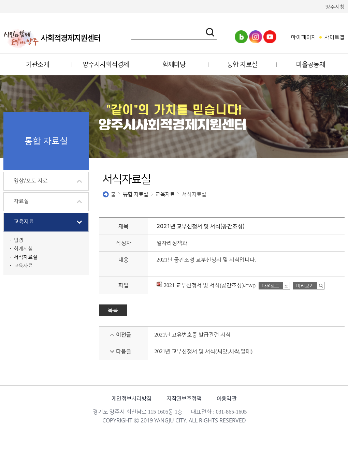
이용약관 (227, 398)
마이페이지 (303, 37)
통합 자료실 (135, 194)
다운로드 (270, 286)
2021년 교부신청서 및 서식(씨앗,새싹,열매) (203, 351)
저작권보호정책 (184, 398)
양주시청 (335, 7)
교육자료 (165, 194)
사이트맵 (334, 37)
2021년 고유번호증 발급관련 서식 (192, 335)
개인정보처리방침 (131, 398)
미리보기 (305, 286)
